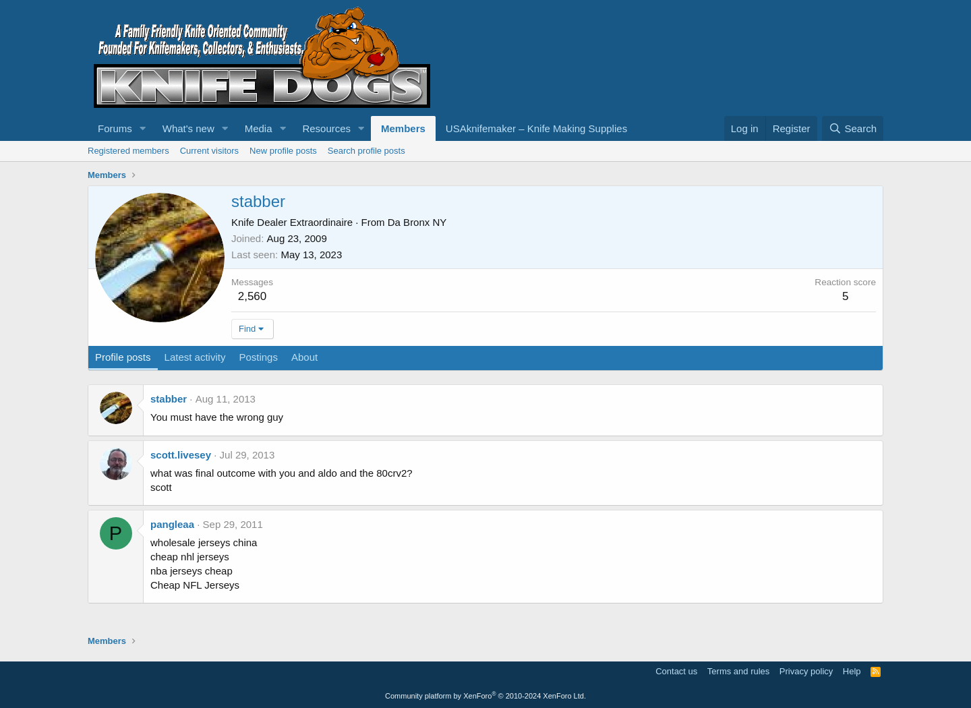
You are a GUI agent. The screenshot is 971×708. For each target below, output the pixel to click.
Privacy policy (806, 671)
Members (403, 128)
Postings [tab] (258, 357)
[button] (143, 128)
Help (852, 671)
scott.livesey (180, 455)
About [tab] (304, 357)
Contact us (676, 671)
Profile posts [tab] (123, 357)
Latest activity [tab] (195, 357)
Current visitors (209, 151)
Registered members (128, 151)
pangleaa (172, 524)
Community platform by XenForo (485, 696)
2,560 (252, 296)
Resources (326, 128)
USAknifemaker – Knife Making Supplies (536, 128)
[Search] (852, 128)
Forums (115, 128)
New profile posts (283, 151)
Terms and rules (738, 671)
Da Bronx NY (417, 222)
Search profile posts (366, 151)
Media (258, 128)
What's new (188, 128)
